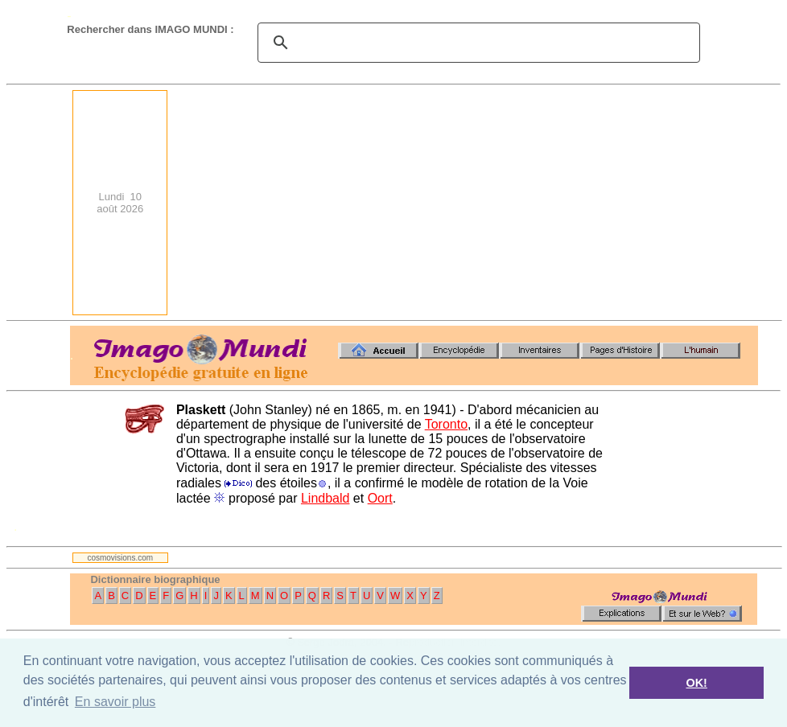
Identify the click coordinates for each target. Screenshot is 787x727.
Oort (380, 498)
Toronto (446, 424)
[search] (476, 42)
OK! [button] (696, 682)
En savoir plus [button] (115, 702)
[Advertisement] (618, 202)
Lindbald (325, 498)
